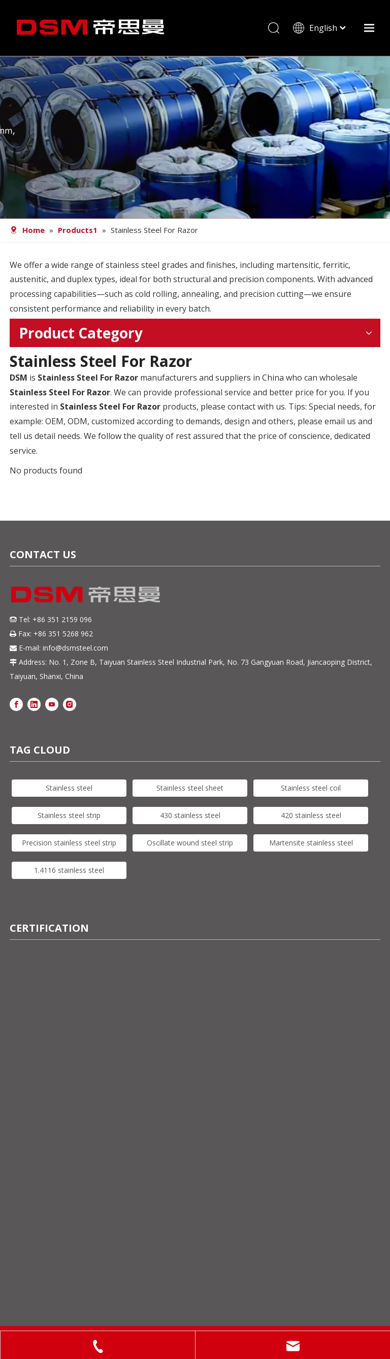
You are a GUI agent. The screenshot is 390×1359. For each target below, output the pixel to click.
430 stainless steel (190, 815)
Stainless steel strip (69, 815)
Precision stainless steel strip (69, 842)
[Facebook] (16, 703)
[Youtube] (51, 703)
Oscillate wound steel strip (190, 842)
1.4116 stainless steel (69, 870)
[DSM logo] (86, 593)
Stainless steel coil (311, 788)
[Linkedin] (34, 703)
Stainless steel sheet (189, 788)
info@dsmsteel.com (75, 648)
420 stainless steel (311, 815)
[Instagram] (69, 703)
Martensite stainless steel (311, 842)
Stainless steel (69, 788)
